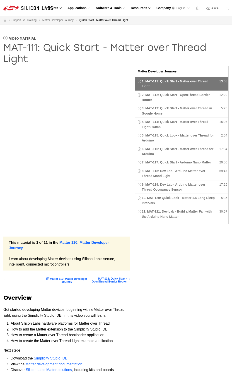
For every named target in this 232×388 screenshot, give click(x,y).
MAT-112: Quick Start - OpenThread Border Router (109, 280)
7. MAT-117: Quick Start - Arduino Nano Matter (176, 162)
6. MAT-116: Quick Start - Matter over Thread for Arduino (177, 151)
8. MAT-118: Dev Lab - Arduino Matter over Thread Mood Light (173, 173)
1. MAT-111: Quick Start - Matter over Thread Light (175, 83)
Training (31, 20)
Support (16, 20)
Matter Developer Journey (58, 20)
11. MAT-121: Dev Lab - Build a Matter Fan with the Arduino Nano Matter (177, 214)
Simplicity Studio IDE (51, 358)
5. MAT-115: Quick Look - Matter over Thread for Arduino (178, 138)
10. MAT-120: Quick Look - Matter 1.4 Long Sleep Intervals (178, 200)
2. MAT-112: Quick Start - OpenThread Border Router (176, 97)
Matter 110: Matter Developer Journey (68, 280)
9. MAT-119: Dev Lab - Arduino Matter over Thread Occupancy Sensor (173, 187)
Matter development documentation (54, 364)
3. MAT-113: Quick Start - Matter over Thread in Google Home (177, 110)
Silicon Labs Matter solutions (49, 370)
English (181, 8)
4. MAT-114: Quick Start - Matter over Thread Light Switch (175, 124)
